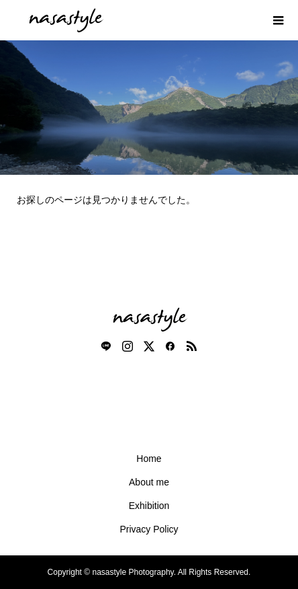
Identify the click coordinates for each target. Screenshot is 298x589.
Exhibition (149, 505)
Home (148, 458)
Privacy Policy (148, 529)
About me (149, 482)
